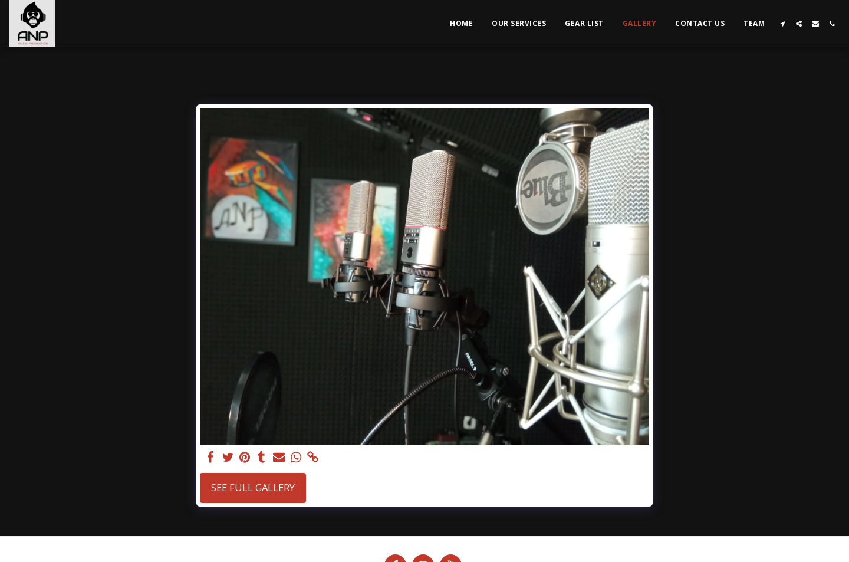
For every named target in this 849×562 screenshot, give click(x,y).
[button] (782, 23)
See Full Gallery (253, 487)
